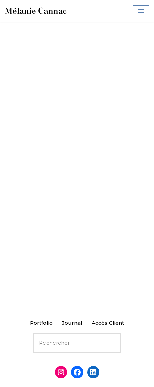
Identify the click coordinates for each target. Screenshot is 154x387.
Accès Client (108, 323)
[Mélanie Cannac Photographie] (36, 11)
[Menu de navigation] (141, 11)
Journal (72, 323)
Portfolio (41, 323)
